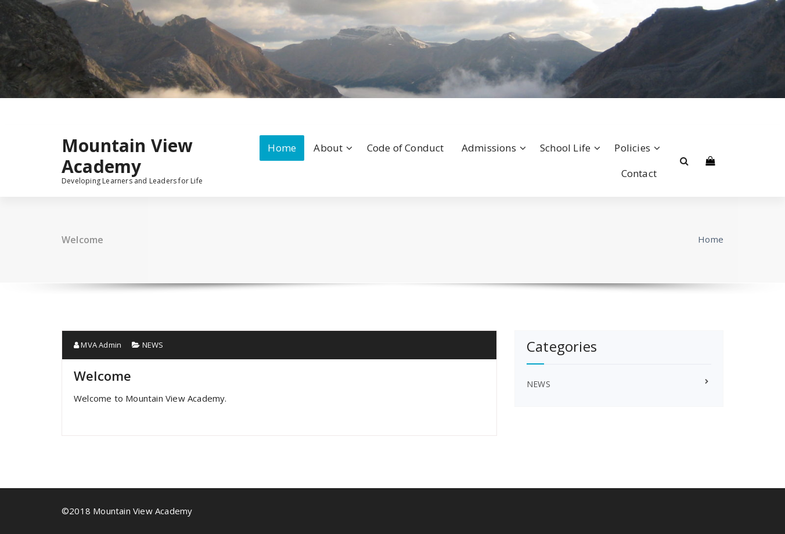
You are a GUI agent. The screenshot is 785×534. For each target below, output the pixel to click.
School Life (565, 147)
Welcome (102, 375)
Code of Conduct (405, 147)
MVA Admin (97, 345)
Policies (632, 147)
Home (282, 147)
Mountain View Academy (127, 156)
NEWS (153, 345)
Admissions (489, 147)
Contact (639, 173)
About (328, 147)
